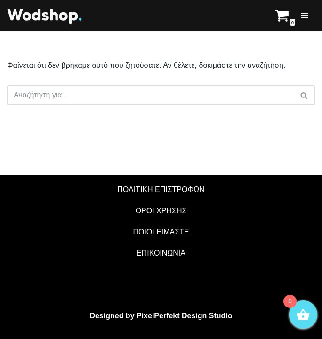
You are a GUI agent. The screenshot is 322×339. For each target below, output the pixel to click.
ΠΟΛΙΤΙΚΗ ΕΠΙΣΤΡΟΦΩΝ (160, 190)
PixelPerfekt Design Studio (185, 316)
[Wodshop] (44, 15)
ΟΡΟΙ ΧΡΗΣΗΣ (161, 211)
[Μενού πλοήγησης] (304, 15)
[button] (303, 95)
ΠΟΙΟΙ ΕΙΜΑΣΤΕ (161, 232)
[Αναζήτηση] (304, 95)
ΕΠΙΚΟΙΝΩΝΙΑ (161, 253)
